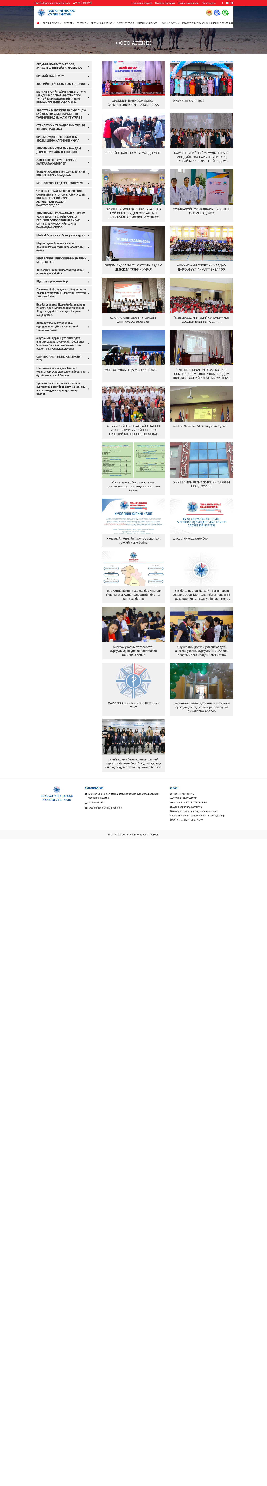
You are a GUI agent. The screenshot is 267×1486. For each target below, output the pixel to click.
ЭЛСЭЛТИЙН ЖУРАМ (182, 794)
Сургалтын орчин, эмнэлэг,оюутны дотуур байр (197, 815)
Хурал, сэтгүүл (125, 23)
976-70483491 (82, 3)
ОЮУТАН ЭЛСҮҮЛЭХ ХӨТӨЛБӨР (188, 802)
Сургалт (82, 23)
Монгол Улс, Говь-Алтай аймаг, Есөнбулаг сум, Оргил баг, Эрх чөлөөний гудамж (121, 796)
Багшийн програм (141, 3)
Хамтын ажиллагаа (147, 23)
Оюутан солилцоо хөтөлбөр (186, 807)
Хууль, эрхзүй (170, 23)
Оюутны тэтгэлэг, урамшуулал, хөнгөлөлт (194, 811)
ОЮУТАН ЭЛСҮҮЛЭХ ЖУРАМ (186, 819)
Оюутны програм (165, 3)
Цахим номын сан (188, 3)
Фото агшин (133, 43)
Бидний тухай (52, 23)
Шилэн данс (209, 3)
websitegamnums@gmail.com (52, 3)
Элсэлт (69, 23)
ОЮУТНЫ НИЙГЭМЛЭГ (183, 798)
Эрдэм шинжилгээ (103, 23)
